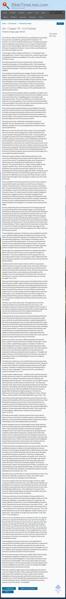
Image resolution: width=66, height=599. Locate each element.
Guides (41, 17)
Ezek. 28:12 (26, 77)
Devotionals (23, 17)
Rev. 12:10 (12, 278)
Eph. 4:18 (39, 526)
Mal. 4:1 (31, 500)
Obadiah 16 (15, 515)
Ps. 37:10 (7, 515)
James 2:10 (42, 456)
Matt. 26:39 (18, 166)
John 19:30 (12, 42)
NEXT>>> (8, 592)
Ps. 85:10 (10, 412)
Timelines (21, 12)
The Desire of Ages (25, 23)
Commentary (32, 17)
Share (60, 23)
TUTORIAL (13, 12)
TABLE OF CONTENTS (27, 588)
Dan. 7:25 (23, 471)
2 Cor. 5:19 (19, 371)
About (5, 17)
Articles (29, 12)
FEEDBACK (14, 17)
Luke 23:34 (8, 226)
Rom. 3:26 (42, 395)
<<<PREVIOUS (9, 588)
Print (36, 12)
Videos (43, 12)
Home (5, 12)
